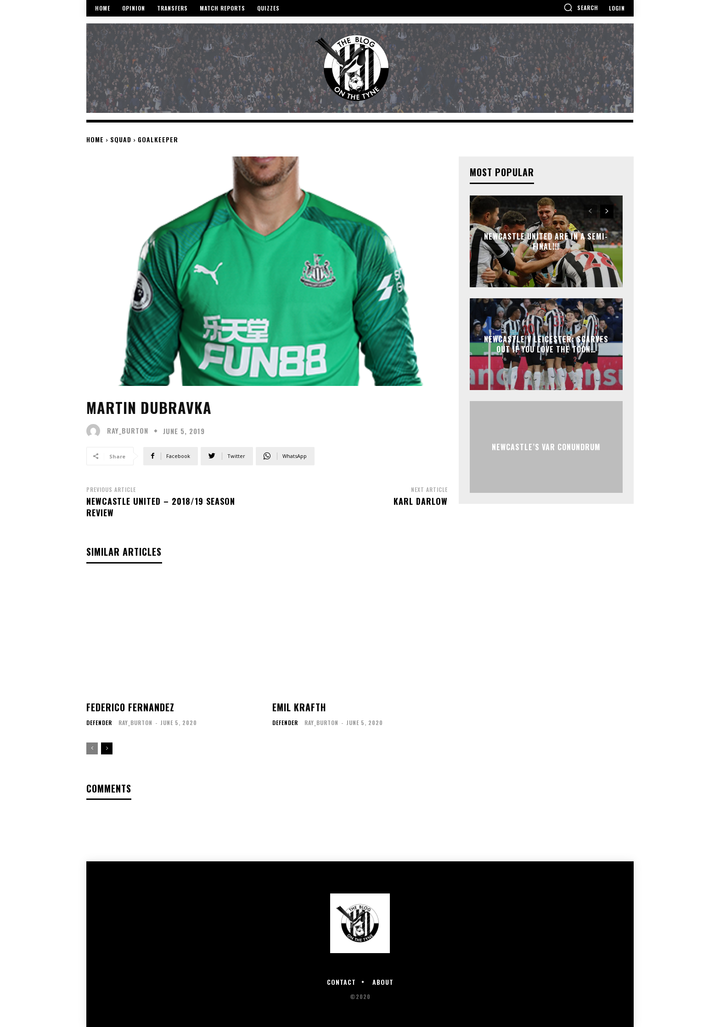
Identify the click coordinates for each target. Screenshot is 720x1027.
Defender (99, 723)
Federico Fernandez (130, 707)
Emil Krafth (299, 707)
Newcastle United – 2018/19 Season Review (160, 507)
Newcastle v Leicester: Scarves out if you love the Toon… (546, 344)
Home (95, 139)
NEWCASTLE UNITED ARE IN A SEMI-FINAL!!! (546, 241)
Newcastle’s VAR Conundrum (546, 446)
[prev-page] (92, 748)
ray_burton (127, 430)
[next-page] (106, 748)
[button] (580, 7)
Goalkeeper (158, 139)
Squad (120, 139)
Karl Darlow (421, 501)
